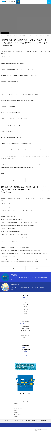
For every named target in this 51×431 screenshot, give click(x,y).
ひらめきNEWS (14, 421)
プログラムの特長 (25, 328)
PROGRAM (35, 421)
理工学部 (25, 402)
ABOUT (28, 421)
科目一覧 (25, 333)
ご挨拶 (25, 300)
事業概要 (25, 302)
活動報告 (25, 313)
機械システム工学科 (18, 406)
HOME (6, 421)
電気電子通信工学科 (18, 408)
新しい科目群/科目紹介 (25, 335)
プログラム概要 (25, 326)
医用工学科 (16, 410)
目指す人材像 (25, 304)
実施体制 (25, 306)
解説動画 (25, 311)
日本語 (38, 430)
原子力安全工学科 (17, 414)
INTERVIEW (43, 421)
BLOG (22, 421)
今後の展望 (25, 309)
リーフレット (25, 337)
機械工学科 (16, 404)
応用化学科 (16, 412)
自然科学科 (16, 417)
